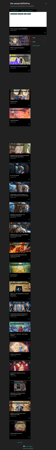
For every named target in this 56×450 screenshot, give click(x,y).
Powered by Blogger (28, 446)
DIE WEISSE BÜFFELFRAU (14, 10)
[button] (45, 32)
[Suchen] (46, 3)
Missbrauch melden (36, 45)
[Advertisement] (19, 81)
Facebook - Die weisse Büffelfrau (27, 10)
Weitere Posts (20, 442)
